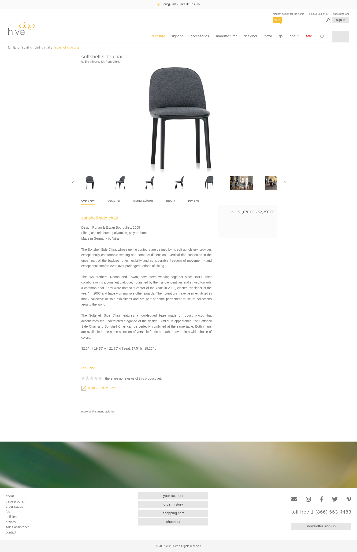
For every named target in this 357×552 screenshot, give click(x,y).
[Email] (294, 499)
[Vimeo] (348, 499)
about (294, 36)
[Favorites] (322, 36)
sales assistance (18, 527)
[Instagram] (308, 499)
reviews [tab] (194, 200)
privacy (11, 522)
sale (308, 36)
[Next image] (285, 183)
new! (268, 36)
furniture (158, 36)
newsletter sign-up (321, 526)
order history (173, 504)
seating (27, 47)
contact (11, 532)
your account (173, 496)
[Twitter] (335, 499)
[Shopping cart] (340, 36)
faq (8, 512)
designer (250, 36)
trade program (341, 13)
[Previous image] (73, 183)
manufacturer (226, 36)
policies (11, 517)
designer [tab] (114, 200)
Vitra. (116, 61)
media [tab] (170, 200)
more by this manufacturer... (98, 411)
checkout (173, 522)
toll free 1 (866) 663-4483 (321, 512)
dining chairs (43, 47)
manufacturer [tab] (143, 200)
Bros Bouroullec (95, 61)
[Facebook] (321, 499)
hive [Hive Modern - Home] (21, 28)
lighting (177, 36)
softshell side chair (67, 47)
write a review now (98, 387)
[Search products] (307, 20)
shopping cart (173, 513)
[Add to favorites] (232, 212)
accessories (199, 36)
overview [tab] (88, 200)
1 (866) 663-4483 (318, 13)
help (277, 20)
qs (281, 36)
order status (14, 506)
